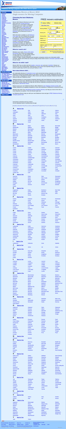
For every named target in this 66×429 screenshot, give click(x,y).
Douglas (15, 183)
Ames (14, 117)
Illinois (3, 28)
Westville (57, 410)
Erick (14, 195)
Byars (42, 144)
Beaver (43, 127)
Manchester (31, 275)
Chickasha (15, 159)
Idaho (3, 27)
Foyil (42, 207)
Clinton (29, 162)
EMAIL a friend (5, 94)
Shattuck (43, 362)
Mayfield (57, 280)
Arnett (29, 120)
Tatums (43, 381)
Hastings (57, 228)
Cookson (15, 167)
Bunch (56, 140)
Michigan (4, 38)
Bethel (14, 130)
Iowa (3, 30)
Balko (42, 125)
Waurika (43, 407)
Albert (14, 113)
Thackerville (58, 382)
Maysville (15, 281)
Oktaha (15, 312)
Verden (57, 396)
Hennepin (57, 231)
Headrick (43, 229)
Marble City (58, 276)
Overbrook (30, 315)
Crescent (30, 170)
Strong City (58, 372)
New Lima (57, 298)
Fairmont (43, 198)
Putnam (30, 334)
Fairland (30, 198)
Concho (30, 166)
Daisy (29, 176)
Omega (43, 312)
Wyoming (4, 70)
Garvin (57, 212)
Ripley (43, 347)
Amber (57, 115)
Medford (43, 283)
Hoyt (14, 239)
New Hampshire (5, 46)
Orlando (43, 314)
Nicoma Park (16, 302)
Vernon (14, 398)
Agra (42, 112)
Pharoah (30, 324)
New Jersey (4, 47)
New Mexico (4, 48)
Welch (56, 408)
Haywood (30, 229)
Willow (29, 413)
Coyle (56, 169)
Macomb (15, 275)
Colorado (4, 19)
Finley (29, 202)
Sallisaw (43, 355)
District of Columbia (6, 23)
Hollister (43, 236)
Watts (14, 407)
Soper (42, 365)
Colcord (57, 162)
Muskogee (15, 294)
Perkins (30, 322)
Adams (57, 110)
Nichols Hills (58, 300)
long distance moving (23, 40)
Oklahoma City (59, 310)
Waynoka (15, 408)
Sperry (29, 368)
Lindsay (15, 268)
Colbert (43, 162)
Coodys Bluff (58, 166)
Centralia (57, 156)
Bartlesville (15, 127)
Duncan (30, 184)
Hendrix (43, 231)
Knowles (43, 255)
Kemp (56, 251)
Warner (15, 405)
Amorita (30, 117)
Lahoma (15, 261)
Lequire (43, 266)
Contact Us (27, 422)
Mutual (43, 294)
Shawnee (57, 362)
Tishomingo (58, 384)
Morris (56, 289)
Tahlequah (30, 379)
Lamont (43, 261)
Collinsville (30, 164)
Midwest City (31, 286)
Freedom (30, 208)
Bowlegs (30, 137)
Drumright (57, 183)
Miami (14, 286)
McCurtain (57, 281)
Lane (56, 261)
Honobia (15, 237)
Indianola (30, 243)
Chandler (15, 157)
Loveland (15, 271)
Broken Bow (31, 140)
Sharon (30, 362)
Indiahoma (15, 243)
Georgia (3, 25)
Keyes (14, 254)
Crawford (15, 170)
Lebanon (57, 263)
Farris (29, 200)
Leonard (30, 266)
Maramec (43, 276)
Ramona (30, 342)
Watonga (43, 405)
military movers (5, 90)
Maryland (4, 36)
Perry (56, 322)
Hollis (29, 236)
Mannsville (30, 276)
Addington (15, 112)
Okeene (30, 310)
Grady (14, 220)
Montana (4, 43)
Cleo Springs (58, 161)
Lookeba (57, 269)
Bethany (57, 129)
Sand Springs (58, 355)
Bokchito (30, 135)
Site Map (43, 424)
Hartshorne (31, 228)
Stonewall (57, 370)
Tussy (42, 387)
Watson (57, 405)
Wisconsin (4, 69)
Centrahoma (44, 156)
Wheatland (30, 412)
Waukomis (30, 407)
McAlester (43, 281)
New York (4, 50)
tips (42, 65)
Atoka (56, 120)
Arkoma (15, 120)
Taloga (14, 381)
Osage (57, 314)
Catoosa (15, 156)
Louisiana (4, 34)
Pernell (43, 322)
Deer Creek (44, 178)
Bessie (43, 129)
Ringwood (30, 347)
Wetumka (15, 412)
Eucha (29, 195)
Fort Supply (31, 205)
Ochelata (15, 309)
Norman (57, 302)
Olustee (30, 312)
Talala (42, 379)
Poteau (43, 331)
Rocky (56, 347)
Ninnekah (30, 302)
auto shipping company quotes (51, 86)
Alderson (43, 113)
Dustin (14, 186)
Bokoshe (43, 135)
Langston (30, 263)
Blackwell (43, 132)
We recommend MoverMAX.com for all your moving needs (57, 52)
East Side (57, 190)
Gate (14, 214)
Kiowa (29, 255)
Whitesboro (58, 412)
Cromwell (43, 170)
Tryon (29, 385)
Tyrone (43, 389)
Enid (56, 193)
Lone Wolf (30, 269)
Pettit (14, 324)
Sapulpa (15, 357)
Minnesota (4, 39)
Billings (43, 130)
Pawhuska (30, 321)
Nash (29, 298)
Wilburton (15, 413)
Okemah (43, 310)
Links (48, 424)
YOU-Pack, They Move (7, 76)
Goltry (29, 217)
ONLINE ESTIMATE (6, 71)
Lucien (43, 271)
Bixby (29, 132)
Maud (29, 280)
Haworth (15, 229)
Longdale (43, 269)
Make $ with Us (12, 424)
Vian (29, 398)
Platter (29, 327)
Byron (56, 144)
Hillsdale (43, 232)
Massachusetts (5, 37)
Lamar (29, 261)
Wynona (43, 415)
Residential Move (6, 73)
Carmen (30, 152)
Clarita (29, 161)
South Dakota (5, 60)
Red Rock (57, 343)
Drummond (44, 183)
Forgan (43, 203)
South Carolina (5, 59)
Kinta (14, 255)
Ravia (29, 343)
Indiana (3, 29)
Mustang (30, 294)
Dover (29, 183)
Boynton (43, 137)
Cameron (43, 149)
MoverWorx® (11, 422)
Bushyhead (16, 144)
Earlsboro (43, 190)
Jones (56, 247)
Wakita (43, 402)
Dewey (57, 179)
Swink (14, 375)
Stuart (29, 373)
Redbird (15, 345)
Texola (43, 382)
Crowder (57, 170)
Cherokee (43, 157)
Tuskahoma (31, 387)
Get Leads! (3, 424)
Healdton (57, 229)
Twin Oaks (30, 389)
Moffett (57, 288)
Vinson (57, 398)
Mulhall (43, 293)
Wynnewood (31, 415)
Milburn (43, 286)
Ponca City (15, 329)
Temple (57, 381)
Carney (57, 152)
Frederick (15, 208)
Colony (43, 164)
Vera (42, 396)
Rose (56, 348)
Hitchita (30, 234)
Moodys (30, 289)
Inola (42, 243)
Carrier (14, 154)
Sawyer (57, 357)
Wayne (57, 407)
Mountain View (59, 291)
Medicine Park (58, 283)
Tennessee (4, 61)
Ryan (14, 351)
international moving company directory (35, 89)
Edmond (15, 191)
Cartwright (44, 154)
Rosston (15, 350)
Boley (56, 135)
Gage (14, 212)
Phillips (43, 324)
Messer (57, 285)
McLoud (15, 283)
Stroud (14, 373)
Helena (30, 231)
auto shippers (5, 89)
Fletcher (15, 203)
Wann (29, 404)
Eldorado (43, 191)
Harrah (14, 228)
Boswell (15, 137)
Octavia (30, 309)
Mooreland (44, 289)
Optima (15, 314)
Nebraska (4, 44)
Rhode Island (5, 57)
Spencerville (16, 368)
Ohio (3, 53)
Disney (43, 181)
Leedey (15, 264)
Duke (14, 184)
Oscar (14, 315)
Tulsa (56, 385)
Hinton (57, 232)
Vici (42, 398)
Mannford (15, 276)
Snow (14, 365)
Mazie (29, 281)
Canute (43, 151)
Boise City (15, 135)
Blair (56, 132)
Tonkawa (15, 385)
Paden (14, 319)
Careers (27, 424)
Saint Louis (15, 355)
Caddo (29, 147)
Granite (43, 220)
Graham (30, 220)
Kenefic (15, 252)
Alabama (4, 13)
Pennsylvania (5, 56)
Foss (56, 205)
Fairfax (14, 198)
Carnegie (43, 152)
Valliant (15, 396)
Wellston (30, 410)
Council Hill (16, 169)
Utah (3, 63)
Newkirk (43, 300)
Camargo (30, 149)
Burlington (30, 142)
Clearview (43, 161)
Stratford (30, 372)
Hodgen (57, 234)
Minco (42, 288)
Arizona (3, 16)
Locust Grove (44, 268)
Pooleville (57, 329)
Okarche (57, 309)
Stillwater (30, 370)
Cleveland (15, 162)
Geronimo (57, 214)
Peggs (56, 321)
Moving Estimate (4, 422)
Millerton (30, 288)
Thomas (15, 384)
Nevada (3, 45)
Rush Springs (58, 350)
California (4, 18)
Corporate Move (5, 75)
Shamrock (15, 362)
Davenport (57, 176)
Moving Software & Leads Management (38, 423)
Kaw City (30, 251)
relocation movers (6, 92)
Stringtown (44, 372)
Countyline (30, 169)
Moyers (15, 293)
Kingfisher (43, 254)
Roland (30, 348)
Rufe (42, 350)
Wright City (58, 413)
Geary (29, 214)
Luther (56, 271)
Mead (29, 283)
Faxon (43, 200)
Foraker (30, 203)
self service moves (24, 83)
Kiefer (29, 254)
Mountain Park (45, 291)
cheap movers (5, 93)
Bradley (57, 137)
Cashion (57, 154)
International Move (6, 77)
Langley (15, 263)
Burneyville (44, 142)
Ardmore (57, 118)
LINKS (3, 88)
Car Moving (11, 426)
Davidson (15, 178)
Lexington (57, 266)
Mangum (43, 275)
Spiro (42, 368)
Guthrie (43, 222)
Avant (29, 122)
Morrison (15, 291)
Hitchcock (15, 234)
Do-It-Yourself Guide (6, 84)
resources (37, 65)
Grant (56, 220)
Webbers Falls (45, 408)
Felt (14, 202)
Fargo (14, 200)
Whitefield (43, 412)
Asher (42, 120)
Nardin (14, 298)
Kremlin (30, 257)
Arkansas (4, 17)
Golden (57, 215)
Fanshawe (57, 198)
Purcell (14, 334)
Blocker (43, 134)
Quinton (30, 338)
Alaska (3, 15)
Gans (29, 212)
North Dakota (5, 52)
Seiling (57, 359)
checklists (50, 65)
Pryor (56, 332)
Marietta (15, 278)
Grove (29, 222)
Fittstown (43, 202)
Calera (43, 147)
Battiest (30, 127)
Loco (29, 268)
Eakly (29, 190)
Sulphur (43, 373)
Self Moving (35, 426)
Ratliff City (57, 342)
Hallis (29, 226)
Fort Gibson (16, 205)
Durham (57, 184)
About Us (19, 422)
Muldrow (30, 293)
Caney (14, 151)
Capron (57, 151)
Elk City (15, 193)
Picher (56, 324)
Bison (14, 132)
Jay (14, 247)
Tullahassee (44, 385)
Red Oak (43, 343)
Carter (29, 154)
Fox (29, 207)
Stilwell (43, 370)
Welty (42, 410)
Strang (14, 372)
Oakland (30, 307)
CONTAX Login (36, 424)
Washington (4, 67)
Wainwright (31, 402)
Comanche (58, 164)
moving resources (25, 23)
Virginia (3, 65)
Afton (29, 112)
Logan (56, 268)
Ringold (15, 347)
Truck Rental (5, 79)
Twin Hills (15, 389)
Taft (14, 379)
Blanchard (15, 134)
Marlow (43, 278)
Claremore (15, 161)
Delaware (57, 178)
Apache (15, 118)
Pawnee (43, 321)
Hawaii (3, 26)
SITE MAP (4, 12)
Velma (29, 396)
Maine (3, 35)
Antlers (57, 117)
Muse (56, 293)
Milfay (56, 286)
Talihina (57, 379)
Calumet (57, 147)
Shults (14, 364)
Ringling (57, 345)
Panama (30, 319)
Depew (14, 179)
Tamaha (30, 381)
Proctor (30, 332)
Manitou (57, 275)
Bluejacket (57, 134)
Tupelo (14, 387)
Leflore (29, 264)
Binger (57, 130)
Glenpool (43, 215)
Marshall (57, 278)
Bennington (31, 129)
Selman (15, 360)
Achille (14, 110)
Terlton (14, 382)
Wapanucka (44, 404)
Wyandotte (15, 415)
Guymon (57, 222)
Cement (30, 156)
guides (33, 65)
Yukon (29, 419)
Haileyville (15, 226)
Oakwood (57, 307)
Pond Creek (31, 329)
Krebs (14, 257)
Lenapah (57, 264)
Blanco (29, 134)
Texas (3, 62)
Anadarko (43, 117)
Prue (42, 332)
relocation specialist (55, 58)
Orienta (30, 314)
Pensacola (15, 322)
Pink (56, 326)
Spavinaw (43, 367)
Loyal (29, 271)
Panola (43, 319)
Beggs (56, 127)
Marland (30, 278)
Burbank (15, 142)
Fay (56, 200)
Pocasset (43, 327)
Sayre (14, 359)
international (16, 42)
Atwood (15, 122)
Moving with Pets (6, 83)
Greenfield (15, 222)
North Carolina (5, 51)
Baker (29, 125)
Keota (42, 252)
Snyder (30, 365)
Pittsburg (15, 327)
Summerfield (58, 373)
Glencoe (15, 215)
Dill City (30, 181)
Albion (29, 113)
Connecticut (4, 20)
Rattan (14, 343)
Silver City (30, 364)
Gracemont (58, 219)
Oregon (3, 55)
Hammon (43, 226)
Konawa (57, 255)
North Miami (16, 303)
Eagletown (15, 190)
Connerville (44, 166)
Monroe (15, 289)
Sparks (29, 367)
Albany (57, 112)
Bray (42, 139)
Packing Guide (5, 86)
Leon (14, 266)
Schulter (43, 359)
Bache (14, 125)
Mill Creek (15, 288)
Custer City (15, 172)
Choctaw (30, 159)
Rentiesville (31, 345)
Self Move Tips (5, 85)
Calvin (14, 149)
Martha (14, 280)
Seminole (30, 360)
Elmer (29, 193)
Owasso (43, 315)
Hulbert (30, 239)
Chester (57, 157)
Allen (29, 115)
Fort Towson (44, 205)
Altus (42, 115)
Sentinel (43, 360)
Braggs (14, 139)
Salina (29, 355)
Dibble (14, 181)
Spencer (57, 367)
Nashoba (43, 298)
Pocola (57, 327)
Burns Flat (57, 142)
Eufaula (43, 195)
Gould (29, 219)
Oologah (57, 312)
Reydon (43, 345)
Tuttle (56, 387)
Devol (29, 179)
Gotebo (15, 219)
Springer (57, 368)
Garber (43, 212)
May (42, 280)
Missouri (4, 42)
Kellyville (43, 251)
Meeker (15, 285)
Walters (57, 402)
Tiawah (30, 384)
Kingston (57, 254)
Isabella (57, 243)
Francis (57, 207)
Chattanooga (31, 157)
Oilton (42, 309)
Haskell (43, 228)
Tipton (43, 384)
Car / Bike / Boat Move (7, 74)
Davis (29, 178)
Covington (44, 169)
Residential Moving (21, 426)
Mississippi (4, 41)
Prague (57, 331)
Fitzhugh (57, 202)
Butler (29, 144)
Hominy (57, 236)
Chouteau (57, 159)
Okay (14, 310)
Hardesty (57, 226)
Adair (42, 110)
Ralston (15, 342)
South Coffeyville (59, 365)
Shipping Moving (4, 426)
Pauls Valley (16, 321)
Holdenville (15, 236)
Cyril (29, 172)
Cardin (14, 152)
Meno (29, 285)
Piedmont (30, 326)
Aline (14, 115)
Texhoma (30, 382)
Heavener (15, 231)
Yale (14, 419)
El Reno (30, 191)
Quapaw (15, 338)
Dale (42, 176)
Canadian (57, 149)
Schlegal (30, 359)
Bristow (57, 139)
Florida (3, 24)
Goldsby (15, 217)
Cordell (43, 167)
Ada (29, 110)
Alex (56, 113)
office (40, 67)
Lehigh (43, 264)
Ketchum (57, 252)
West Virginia (5, 68)
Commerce (15, 166)
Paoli (56, 319)
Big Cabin (30, 130)
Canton (30, 151)
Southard (15, 367)
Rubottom (30, 350)
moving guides (25, 27)
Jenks (29, 247)
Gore (56, 217)
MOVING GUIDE (5, 80)
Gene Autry (44, 214)
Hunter (43, 239)
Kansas (15, 251)
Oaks (42, 307)
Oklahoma (4, 54)
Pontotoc (43, 329)
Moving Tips (4, 82)
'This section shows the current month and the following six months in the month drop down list (50, 36)
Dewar (43, 179)
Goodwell (43, 217)
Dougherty (57, 181)
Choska (43, 159)
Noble (42, 302)
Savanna (43, 357)
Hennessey (16, 232)
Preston (15, 332)
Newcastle (30, 300)
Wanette (15, 404)
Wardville (57, 404)
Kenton (30, 252)
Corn (56, 167)
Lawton (43, 263)
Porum (29, 331)
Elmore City (44, 193)
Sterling (15, 370)
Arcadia (43, 118)
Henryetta (30, 232)
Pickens (15, 326)
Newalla (15, 300)
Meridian (43, 285)
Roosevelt (43, 348)
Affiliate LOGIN (20, 424)
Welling (15, 410)
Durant (43, 184)
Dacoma (15, 176)
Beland (14, 129)
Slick (56, 364)
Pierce (43, 326)
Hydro (56, 239)
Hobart (43, 234)
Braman (30, 139)
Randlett (43, 342)
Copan (29, 167)
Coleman (15, 164)
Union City (15, 393)
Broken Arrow (16, 140)
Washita (30, 405)
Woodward (44, 413)
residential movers (31, 73)
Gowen (43, 219)
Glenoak (30, 215)
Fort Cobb (57, 203)
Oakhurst (15, 307)
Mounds (30, 291)
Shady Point (58, 360)
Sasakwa (30, 357)
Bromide (43, 140)
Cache (14, 147)
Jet (42, 247)
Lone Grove (16, 269)
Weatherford (31, 408)
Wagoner (15, 402)
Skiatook (43, 364)
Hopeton (43, 237)
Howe (56, 237)
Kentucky (4, 33)
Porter (14, 331)
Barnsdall (57, 125)
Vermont (4, 64)
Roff (14, 348)
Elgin (56, 191)
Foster (14, 207)
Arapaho (30, 118)
